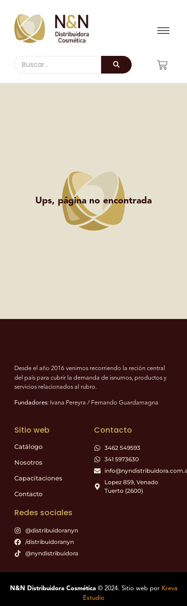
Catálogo (28, 446)
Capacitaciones (38, 478)
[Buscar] (57, 65)
